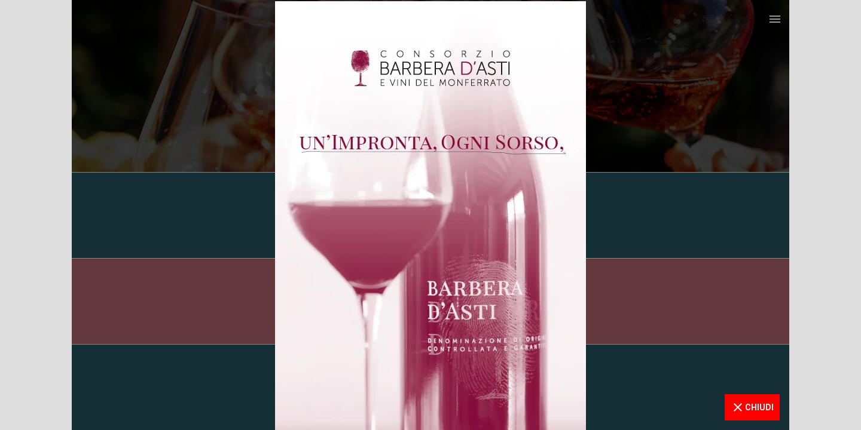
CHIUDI (752, 407)
